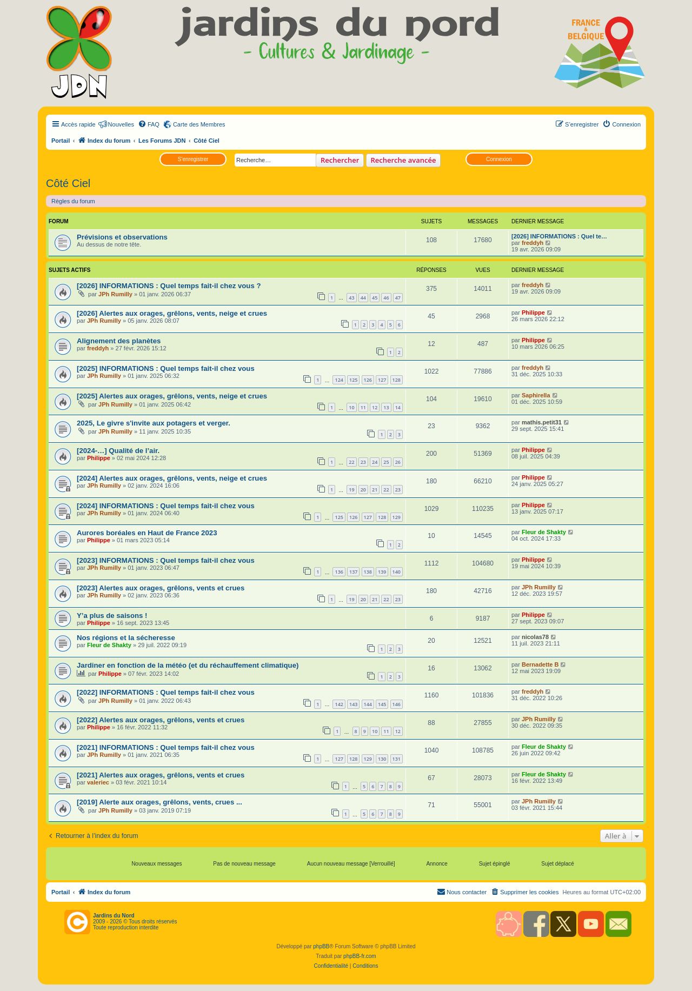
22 (351, 461)
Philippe (533, 312)
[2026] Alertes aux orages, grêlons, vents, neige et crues (172, 313)
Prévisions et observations (122, 237)
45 (374, 297)
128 (396, 379)
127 (382, 379)
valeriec (98, 782)
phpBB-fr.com (359, 956)
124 (339, 379)
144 (368, 704)
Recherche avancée (403, 160)
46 (386, 297)
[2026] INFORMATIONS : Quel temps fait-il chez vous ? (169, 286)
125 (353, 379)
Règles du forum (73, 201)
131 (396, 758)
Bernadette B (540, 664)
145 (382, 704)
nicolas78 (535, 637)
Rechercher (340, 160)
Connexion (499, 159)
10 (351, 407)
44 (363, 297)
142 (339, 704)
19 (351, 489)
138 (368, 571)
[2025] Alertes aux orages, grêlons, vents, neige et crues (172, 396)
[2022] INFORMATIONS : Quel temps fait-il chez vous (166, 692)
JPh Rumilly (115, 294)
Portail (60, 140)
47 (398, 297)
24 (374, 461)
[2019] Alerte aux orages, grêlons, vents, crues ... (159, 802)
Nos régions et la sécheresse (126, 638)
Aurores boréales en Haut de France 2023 (147, 533)
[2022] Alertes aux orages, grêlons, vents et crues (160, 720)
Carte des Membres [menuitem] (199, 124)
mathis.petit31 (542, 422)
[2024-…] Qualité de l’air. (118, 451)
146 (396, 704)
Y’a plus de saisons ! (113, 615)
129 (396, 517)
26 (398, 461)
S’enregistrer (193, 159)
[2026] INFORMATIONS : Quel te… (559, 236)
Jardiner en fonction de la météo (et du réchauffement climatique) (187, 665)
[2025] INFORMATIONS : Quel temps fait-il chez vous (166, 368)
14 (398, 407)
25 (386, 461)
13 (386, 407)
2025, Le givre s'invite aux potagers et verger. (153, 423)
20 (363, 489)
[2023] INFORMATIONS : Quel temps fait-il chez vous (166, 560)
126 (368, 379)
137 (353, 571)
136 (339, 571)
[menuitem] (148, 124)
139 (382, 571)
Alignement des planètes (119, 341)
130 (382, 758)
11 (363, 407)
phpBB (321, 946)
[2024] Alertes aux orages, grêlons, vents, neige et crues (172, 478)
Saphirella (536, 395)
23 (363, 461)
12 (374, 407)
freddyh (532, 243)
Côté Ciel (68, 183)
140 (396, 571)
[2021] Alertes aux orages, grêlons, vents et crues (160, 775)
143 (353, 704)
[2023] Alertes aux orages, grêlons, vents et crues (160, 588)
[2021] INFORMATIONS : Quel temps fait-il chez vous (166, 747)
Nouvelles (121, 124)
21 (374, 489)
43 (351, 297)
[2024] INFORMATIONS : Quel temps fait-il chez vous (166, 506)
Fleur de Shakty (544, 532)
